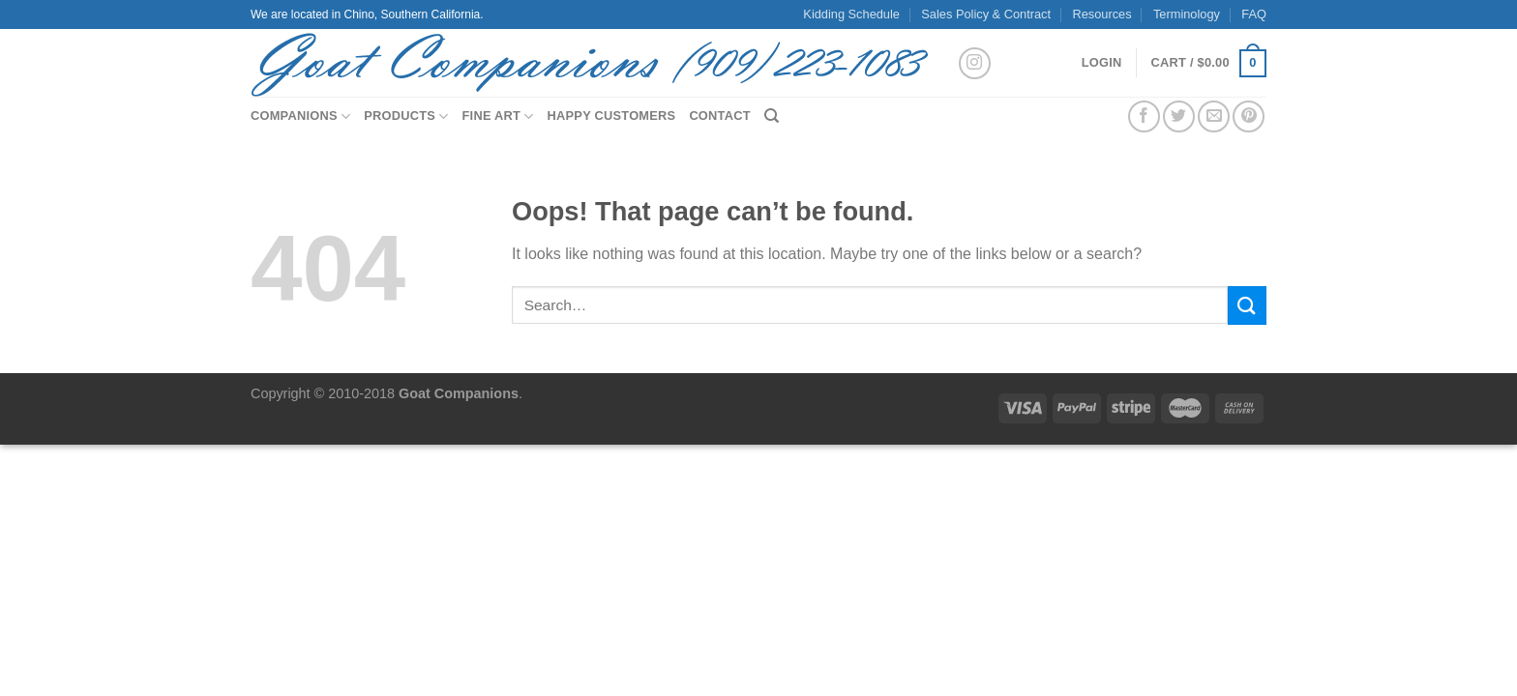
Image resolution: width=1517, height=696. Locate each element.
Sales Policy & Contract (986, 14)
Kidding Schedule (851, 14)
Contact (719, 115)
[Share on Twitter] (1179, 116)
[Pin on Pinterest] (1248, 116)
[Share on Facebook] (1144, 116)
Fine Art (498, 116)
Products (406, 116)
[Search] (771, 116)
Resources (1101, 14)
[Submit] (1247, 305)
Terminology (1186, 14)
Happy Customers (612, 115)
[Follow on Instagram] (975, 63)
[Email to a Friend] (1214, 116)
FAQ (1253, 14)
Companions (300, 116)
